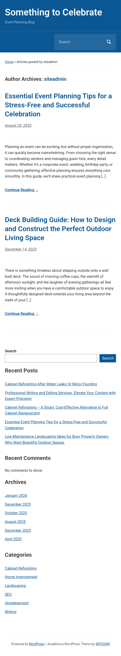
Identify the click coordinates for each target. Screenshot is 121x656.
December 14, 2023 (21, 249)
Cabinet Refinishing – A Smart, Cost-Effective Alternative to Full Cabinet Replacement (56, 410)
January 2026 (16, 495)
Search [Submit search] (109, 42)
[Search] (79, 42)
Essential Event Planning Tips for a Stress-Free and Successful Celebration (56, 425)
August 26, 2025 (18, 125)
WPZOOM (103, 644)
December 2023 (18, 530)
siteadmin (55, 79)
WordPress (36, 644)
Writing (10, 612)
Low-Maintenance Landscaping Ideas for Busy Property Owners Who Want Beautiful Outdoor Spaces (57, 439)
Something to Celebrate (53, 12)
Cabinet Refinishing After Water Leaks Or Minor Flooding (51, 384)
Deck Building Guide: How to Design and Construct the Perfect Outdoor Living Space (60, 229)
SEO (8, 594)
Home (9, 62)
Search (10, 351)
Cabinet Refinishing (20, 568)
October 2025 (16, 513)
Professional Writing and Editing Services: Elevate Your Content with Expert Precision (60, 396)
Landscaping (15, 585)
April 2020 (13, 539)
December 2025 (18, 504)
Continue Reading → (22, 190)
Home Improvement (21, 577)
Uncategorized (17, 603)
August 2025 (15, 522)
